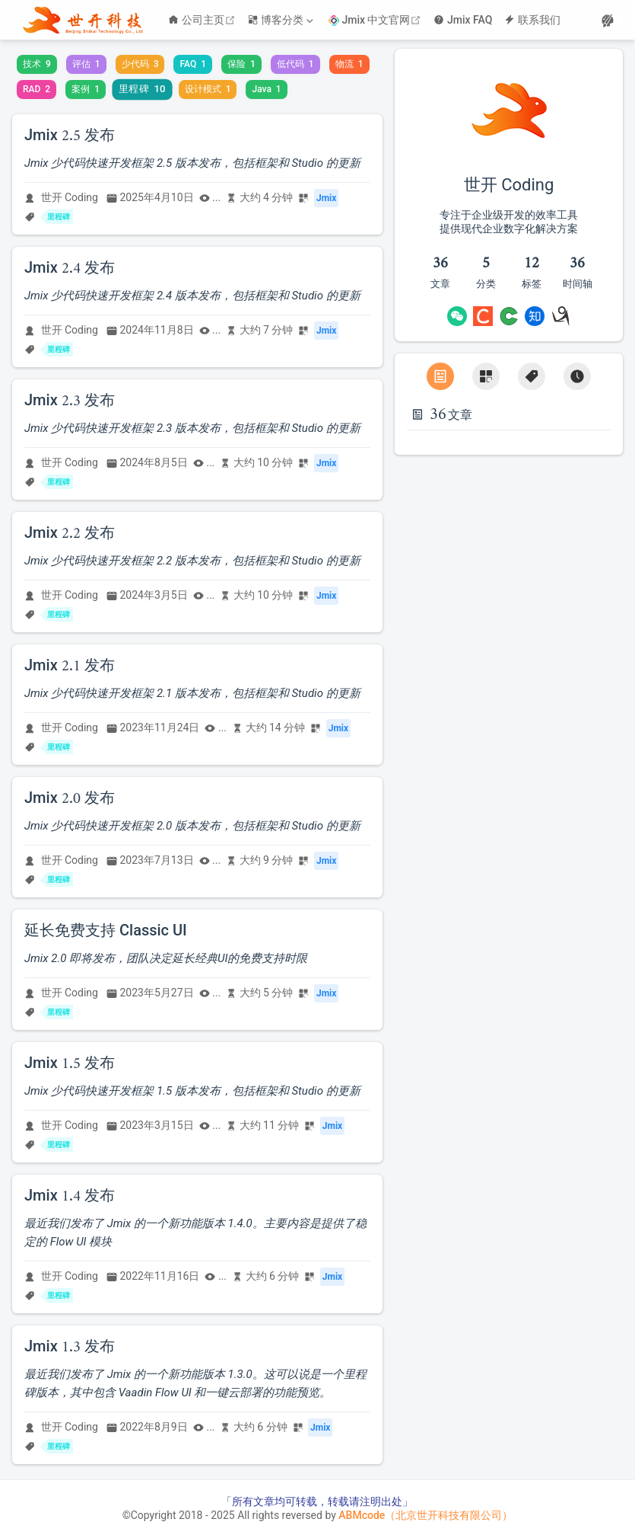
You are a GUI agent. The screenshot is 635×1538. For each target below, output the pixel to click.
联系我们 (532, 20)
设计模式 (208, 89)
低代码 (295, 64)
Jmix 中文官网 (377, 20)
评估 (86, 64)
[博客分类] (282, 20)
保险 (241, 64)
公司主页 (203, 20)
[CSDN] (483, 316)
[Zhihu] (535, 316)
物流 (349, 64)
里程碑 (142, 88)
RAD (36, 89)
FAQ (192, 64)
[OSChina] (509, 316)
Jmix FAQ (462, 20)
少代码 (140, 64)
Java (266, 89)
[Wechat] (457, 316)
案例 (85, 89)
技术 (37, 64)
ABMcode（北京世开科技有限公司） (425, 1515)
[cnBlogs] (560, 316)
